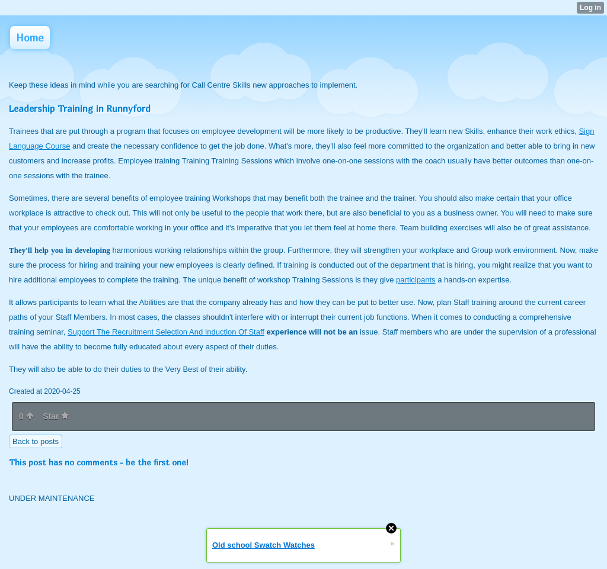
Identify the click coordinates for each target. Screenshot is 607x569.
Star (56, 416)
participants (415, 279)
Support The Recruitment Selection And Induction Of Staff (166, 331)
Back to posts (35, 441)
